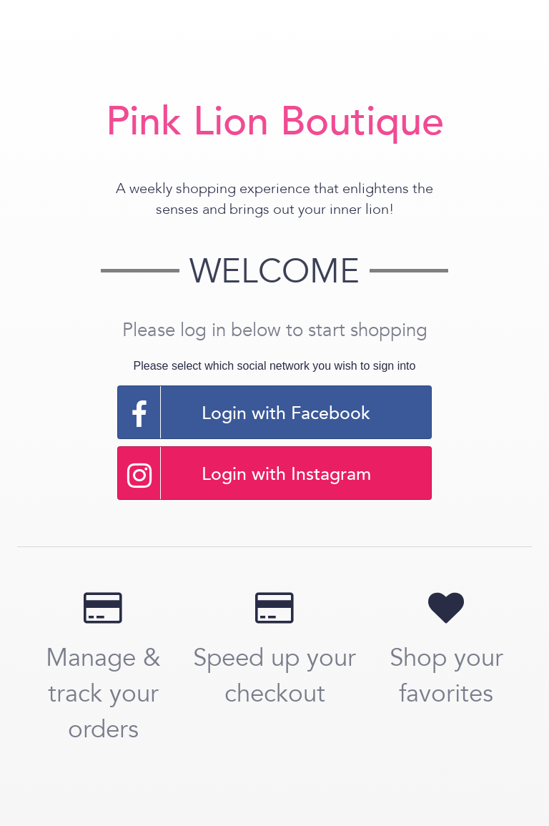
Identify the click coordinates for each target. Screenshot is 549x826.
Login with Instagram (244, 473)
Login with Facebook (244, 412)
